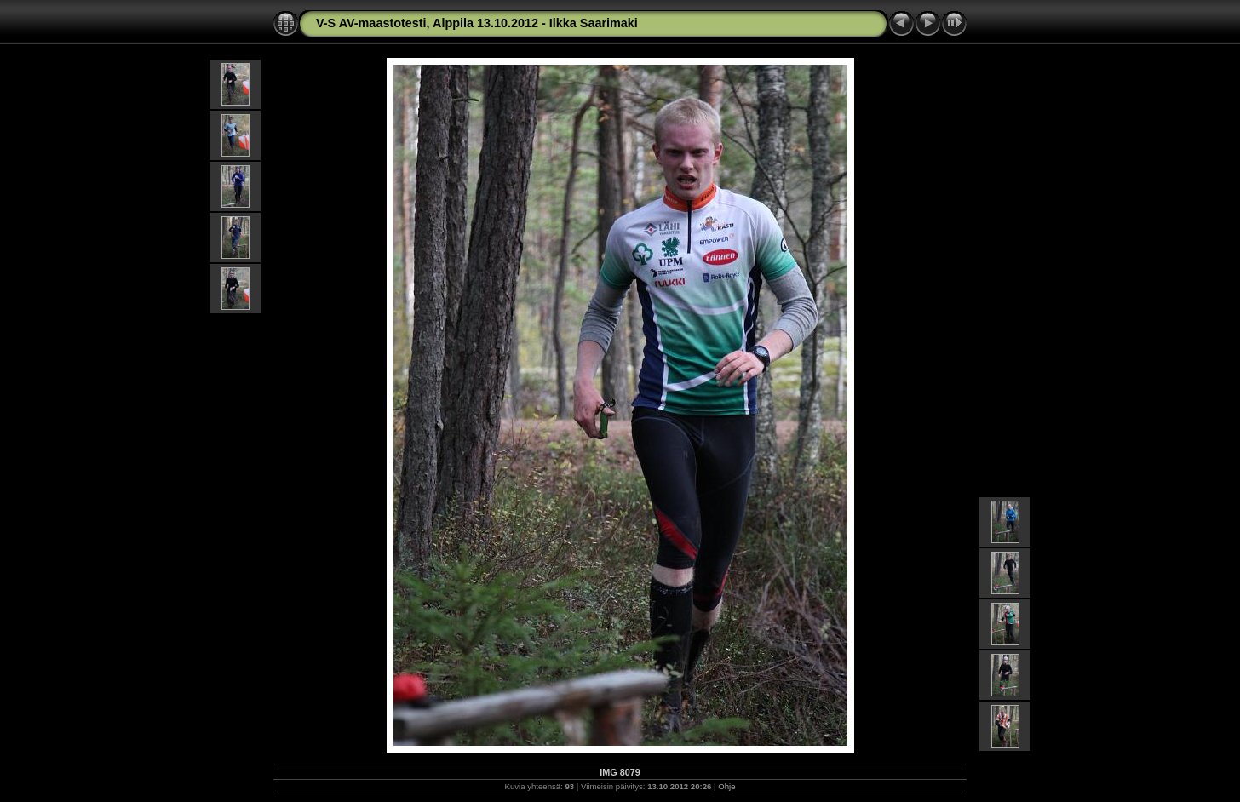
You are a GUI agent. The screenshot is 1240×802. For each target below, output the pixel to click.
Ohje (726, 786)
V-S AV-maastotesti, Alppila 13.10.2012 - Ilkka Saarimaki (477, 23)
